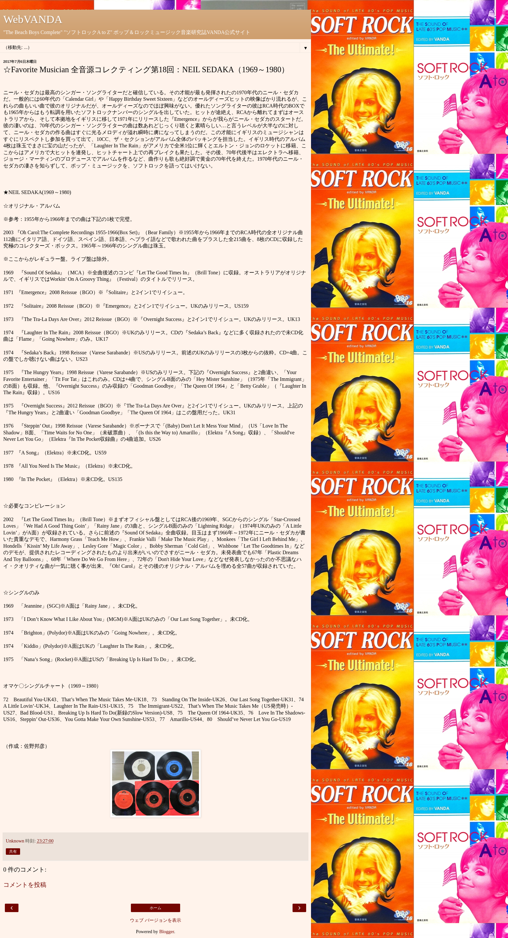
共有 (13, 851)
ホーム (155, 908)
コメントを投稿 (24, 884)
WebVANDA (33, 19)
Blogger (166, 931)
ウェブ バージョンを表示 (155, 920)
